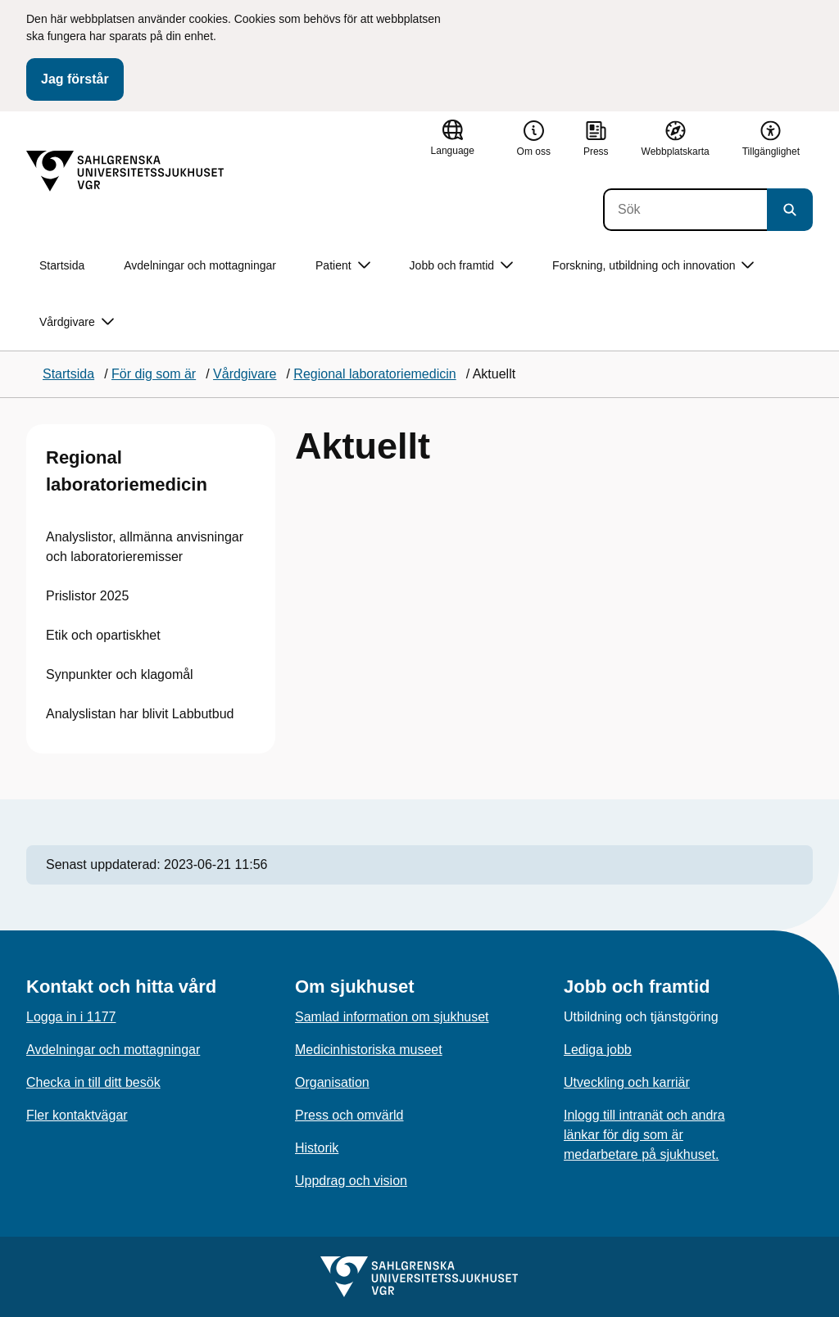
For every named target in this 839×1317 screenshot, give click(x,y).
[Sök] (685, 209)
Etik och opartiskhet (103, 635)
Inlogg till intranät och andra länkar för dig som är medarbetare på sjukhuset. (644, 1134)
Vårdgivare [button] (76, 322)
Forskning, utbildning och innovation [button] (653, 265)
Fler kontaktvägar (77, 1115)
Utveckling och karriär (627, 1082)
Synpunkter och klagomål (119, 674)
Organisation (332, 1082)
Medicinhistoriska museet (368, 1050)
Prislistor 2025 (87, 596)
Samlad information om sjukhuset (392, 1017)
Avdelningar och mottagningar (200, 265)
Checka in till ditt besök (93, 1082)
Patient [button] (342, 265)
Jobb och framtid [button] (462, 265)
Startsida (61, 265)
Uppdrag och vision (351, 1181)
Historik (316, 1148)
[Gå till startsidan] (125, 171)
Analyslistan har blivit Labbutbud (140, 714)
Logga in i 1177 (71, 1017)
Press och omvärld (349, 1115)
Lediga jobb (598, 1050)
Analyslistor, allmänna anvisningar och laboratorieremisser (144, 546)
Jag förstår (75, 79)
